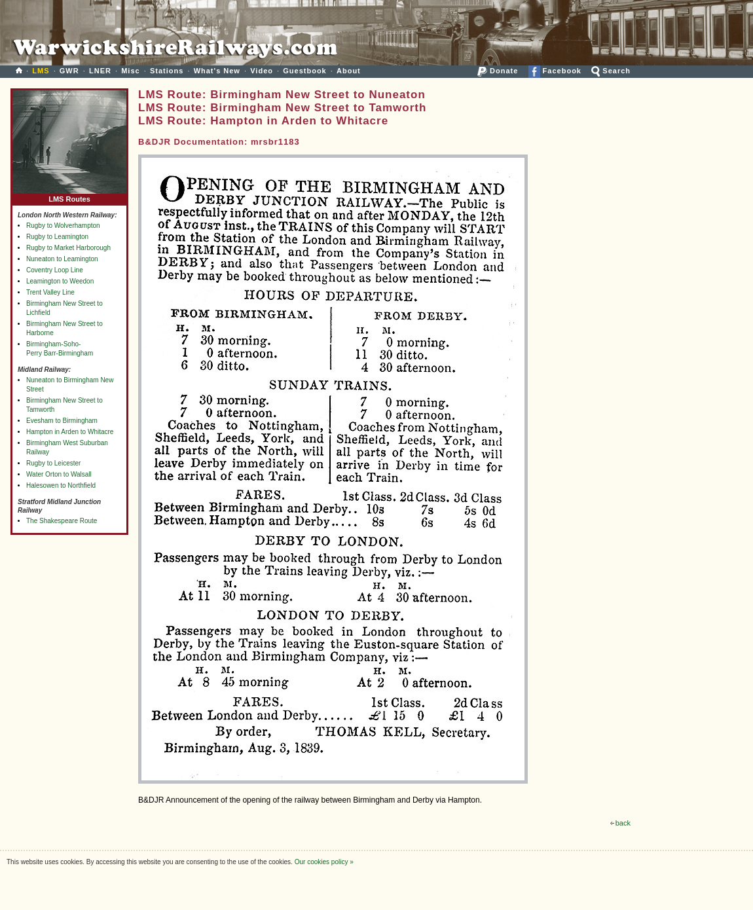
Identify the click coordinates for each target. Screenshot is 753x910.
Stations (166, 71)
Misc (130, 71)
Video (261, 71)
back (620, 823)
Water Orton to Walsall (59, 474)
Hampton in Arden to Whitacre (69, 431)
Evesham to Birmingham (62, 420)
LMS (40, 71)
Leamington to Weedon (60, 281)
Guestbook (304, 71)
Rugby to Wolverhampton (63, 225)
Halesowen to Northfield (61, 485)
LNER (100, 71)
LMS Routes (69, 196)
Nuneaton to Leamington (62, 259)
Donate (497, 71)
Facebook (554, 71)
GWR (69, 71)
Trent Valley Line (50, 292)
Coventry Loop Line (54, 270)
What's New (217, 71)
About (349, 71)
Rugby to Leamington (57, 236)
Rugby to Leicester (53, 463)
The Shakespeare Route (61, 520)
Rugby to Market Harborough (68, 247)
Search (611, 71)
